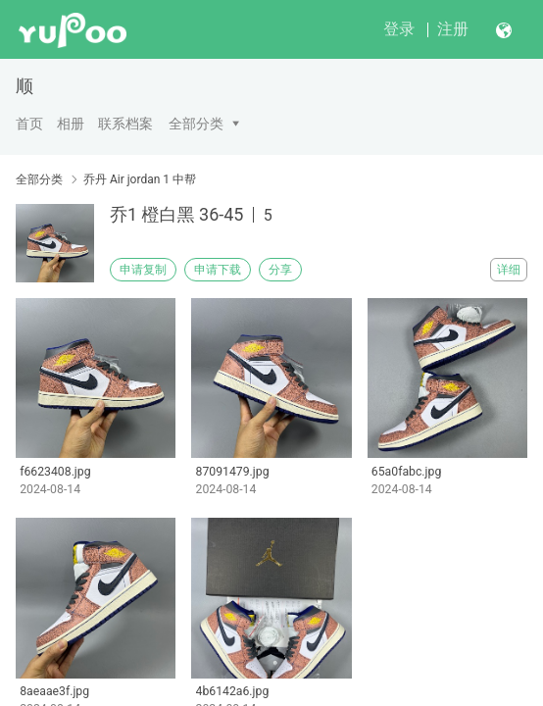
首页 (29, 123)
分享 (280, 270)
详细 (508, 270)
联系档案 (125, 123)
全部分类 (196, 123)
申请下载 (217, 270)
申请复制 (143, 270)
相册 (70, 123)
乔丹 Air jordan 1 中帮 (139, 179)
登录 (399, 29)
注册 (453, 29)
